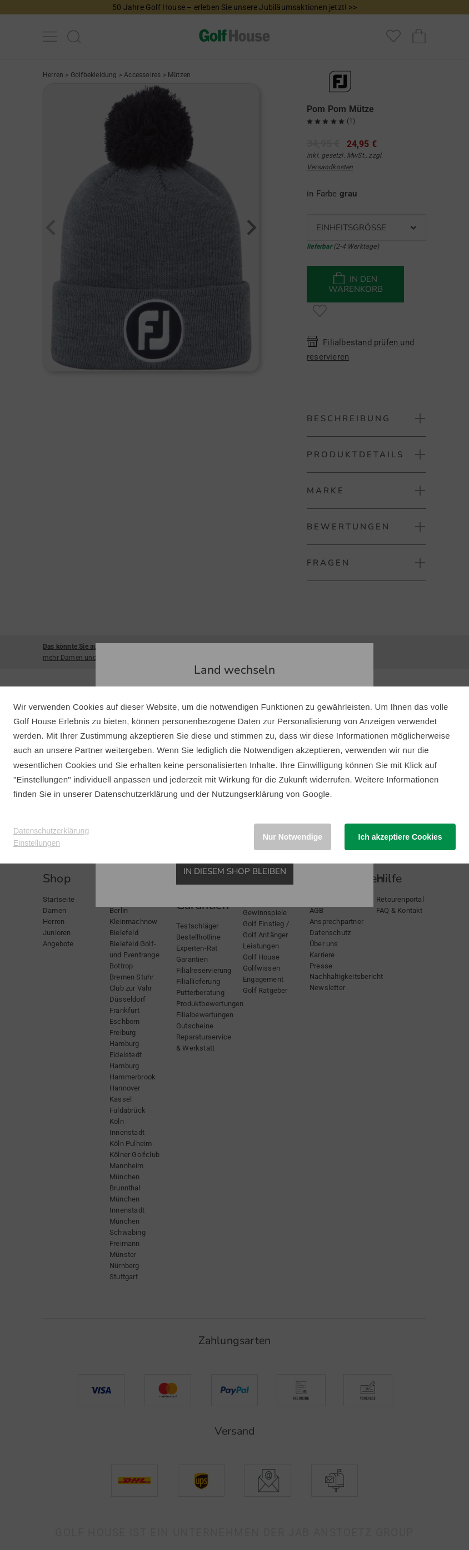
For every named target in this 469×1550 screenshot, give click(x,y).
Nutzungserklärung (247, 794)
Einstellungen (36, 843)
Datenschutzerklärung (136, 794)
